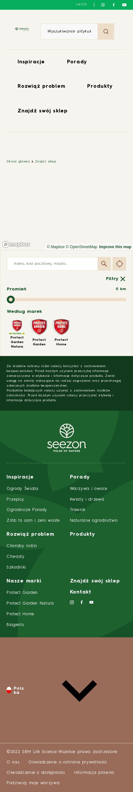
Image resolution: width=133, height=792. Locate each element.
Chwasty (16, 557)
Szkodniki (16, 567)
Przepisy (15, 499)
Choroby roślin (22, 546)
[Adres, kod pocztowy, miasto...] (59, 263)
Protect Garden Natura (30, 603)
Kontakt (80, 592)
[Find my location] (119, 263)
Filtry (116, 278)
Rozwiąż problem (41, 86)
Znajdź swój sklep (43, 111)
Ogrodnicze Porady (27, 510)
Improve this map (115, 247)
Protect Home (20, 614)
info (81, 4)
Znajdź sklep (45, 161)
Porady (77, 62)
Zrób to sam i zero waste (33, 520)
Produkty (100, 86)
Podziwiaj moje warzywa (33, 783)
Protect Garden (22, 593)
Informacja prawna (94, 773)
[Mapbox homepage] (16, 244)
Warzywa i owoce (88, 489)
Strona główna (18, 161)
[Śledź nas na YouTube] (124, 4)
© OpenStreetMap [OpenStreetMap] (81, 247)
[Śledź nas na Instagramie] (103, 4)
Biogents (15, 625)
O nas (13, 762)
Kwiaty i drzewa (87, 499)
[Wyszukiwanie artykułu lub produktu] (69, 31)
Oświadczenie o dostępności (36, 773)
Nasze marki (24, 581)
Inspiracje (31, 62)
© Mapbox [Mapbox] (56, 247)
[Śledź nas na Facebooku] (114, 4)
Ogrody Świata (22, 489)
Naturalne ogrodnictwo (94, 520)
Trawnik (78, 510)
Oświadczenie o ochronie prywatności (67, 762)
